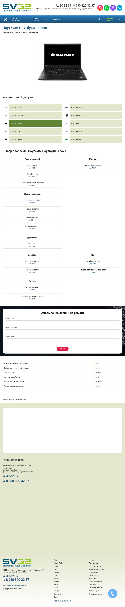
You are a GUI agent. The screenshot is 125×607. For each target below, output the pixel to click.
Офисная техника (95, 582)
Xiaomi (91, 560)
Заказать (62, 349)
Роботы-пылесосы (95, 588)
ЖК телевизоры (95, 566)
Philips (56, 591)
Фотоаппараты (94, 591)
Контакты (57, 19)
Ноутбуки (92, 578)
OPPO (56, 588)
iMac (55, 575)
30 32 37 (63, 5)
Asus (56, 566)
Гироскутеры (93, 563)
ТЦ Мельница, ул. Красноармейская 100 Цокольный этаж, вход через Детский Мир (63, 10)
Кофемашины (94, 572)
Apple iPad (58, 563)
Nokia (56, 585)
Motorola (57, 582)
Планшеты (93, 585)
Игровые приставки (96, 569)
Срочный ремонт (113, 19)
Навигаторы (93, 575)
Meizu (56, 578)
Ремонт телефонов (19, 19)
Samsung (57, 594)
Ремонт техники (40, 19)
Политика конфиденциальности (14, 585)
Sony (56, 597)
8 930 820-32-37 (84, 5)
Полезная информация (62, 601)
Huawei (56, 572)
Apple (56, 560)
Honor (56, 569)
